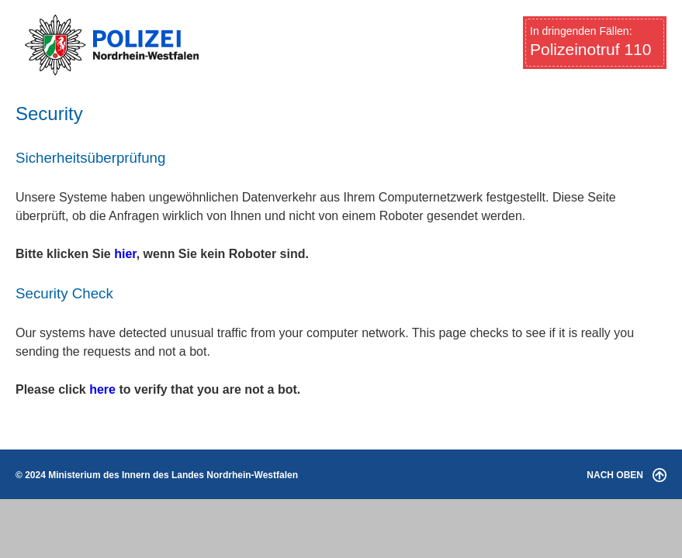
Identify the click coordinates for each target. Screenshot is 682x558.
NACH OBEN (626, 475)
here (102, 389)
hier (125, 253)
